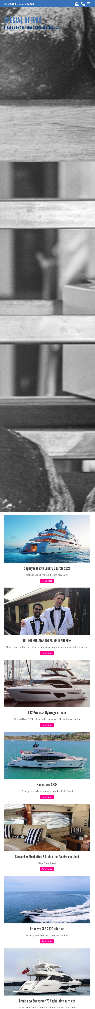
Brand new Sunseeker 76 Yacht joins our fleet (47, 1001)
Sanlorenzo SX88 (47, 784)
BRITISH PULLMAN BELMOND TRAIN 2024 (47, 640)
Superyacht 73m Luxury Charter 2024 (47, 568)
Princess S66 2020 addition (47, 928)
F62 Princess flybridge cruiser (47, 712)
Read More (47, 580)
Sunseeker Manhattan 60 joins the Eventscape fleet (47, 856)
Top (88, 1005)
